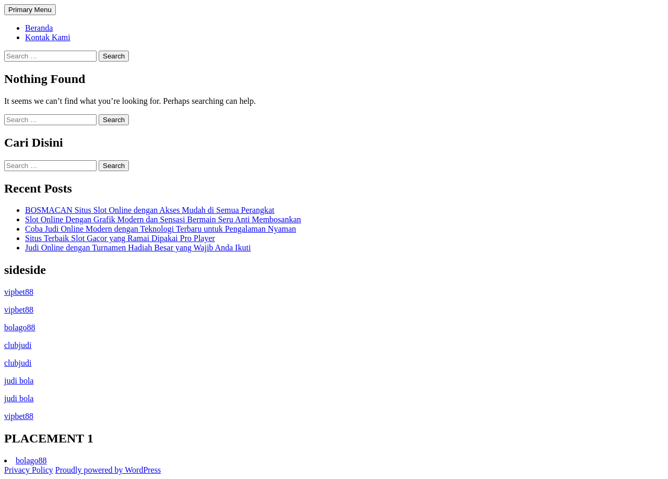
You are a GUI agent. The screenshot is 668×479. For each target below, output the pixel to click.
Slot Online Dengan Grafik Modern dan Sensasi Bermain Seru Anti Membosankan (163, 219)
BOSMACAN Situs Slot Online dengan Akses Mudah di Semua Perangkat (150, 210)
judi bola (18, 380)
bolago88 (19, 327)
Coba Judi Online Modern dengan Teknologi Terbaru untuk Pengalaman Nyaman (160, 228)
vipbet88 (18, 292)
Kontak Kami (47, 37)
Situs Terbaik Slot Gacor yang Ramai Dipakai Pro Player (120, 238)
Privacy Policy (28, 469)
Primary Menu (30, 10)
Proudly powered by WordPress (108, 469)
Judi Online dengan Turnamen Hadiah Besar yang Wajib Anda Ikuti (138, 247)
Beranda (39, 27)
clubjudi (17, 345)
